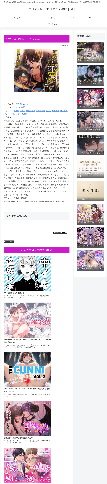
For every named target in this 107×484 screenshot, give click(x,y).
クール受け (40, 111)
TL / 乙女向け (8, 241)
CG (76, 477)
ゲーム (81, 477)
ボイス (88, 477)
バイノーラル (9, 114)
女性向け (55, 111)
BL (93, 477)
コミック (70, 477)
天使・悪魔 (30, 111)
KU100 (24, 114)
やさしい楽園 (19, 107)
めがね (16, 111)
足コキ (18, 114)
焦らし (48, 111)
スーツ (22, 111)
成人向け (64, 111)
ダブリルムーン (22, 104)
